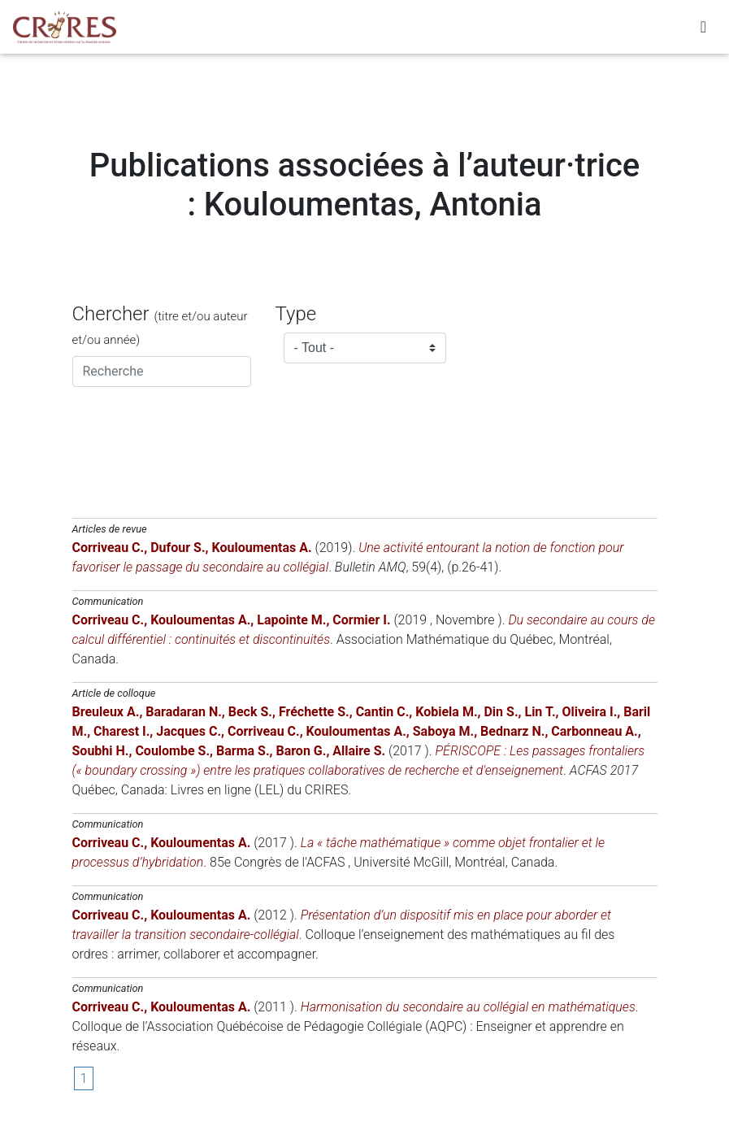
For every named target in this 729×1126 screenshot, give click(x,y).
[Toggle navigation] (703, 30)
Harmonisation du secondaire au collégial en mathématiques (468, 1007)
